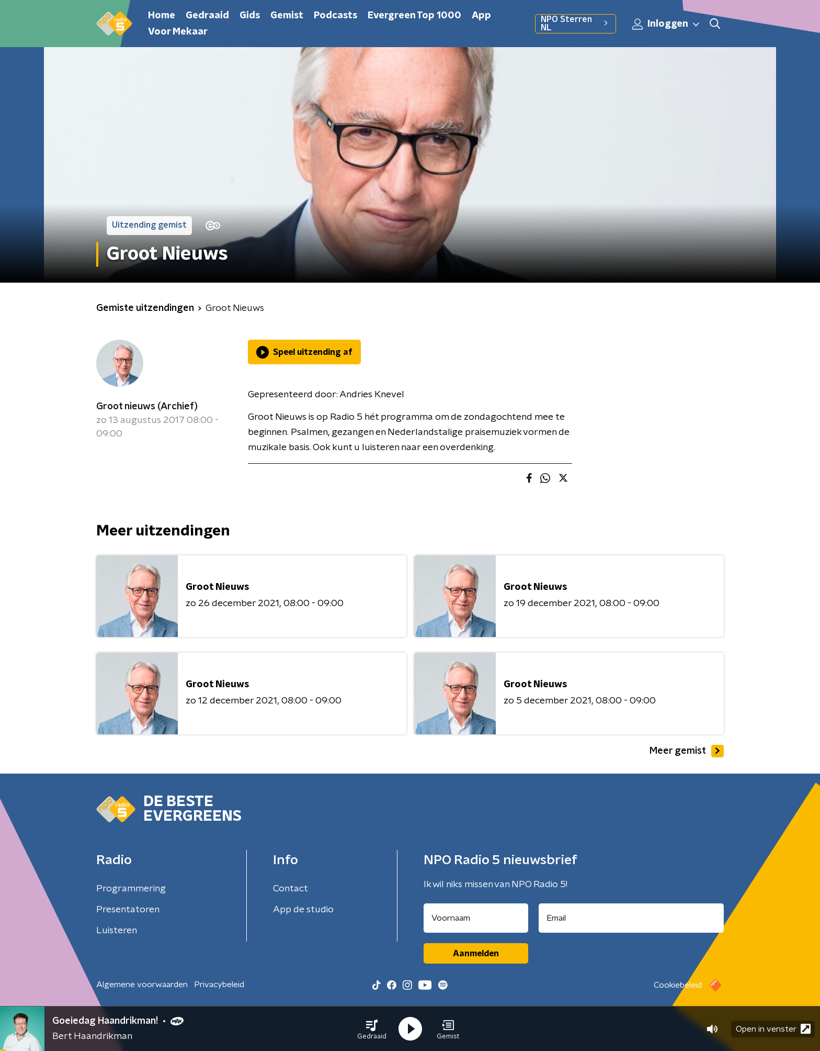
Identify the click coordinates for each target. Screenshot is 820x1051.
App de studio (303, 909)
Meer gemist (687, 751)
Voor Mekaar (178, 32)
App (481, 15)
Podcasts (335, 15)
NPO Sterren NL (575, 23)
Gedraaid (207, 15)
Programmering (131, 888)
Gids (250, 15)
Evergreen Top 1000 (414, 15)
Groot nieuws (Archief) (147, 406)
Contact (290, 888)
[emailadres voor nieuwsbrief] (631, 918)
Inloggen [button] (666, 24)
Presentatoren (128, 909)
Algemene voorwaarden (142, 984)
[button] (372, 1029)
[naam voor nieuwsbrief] (476, 918)
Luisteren (116, 930)
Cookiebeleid (678, 985)
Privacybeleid (219, 984)
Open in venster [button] (773, 1029)
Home (161, 15)
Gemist (286, 15)
